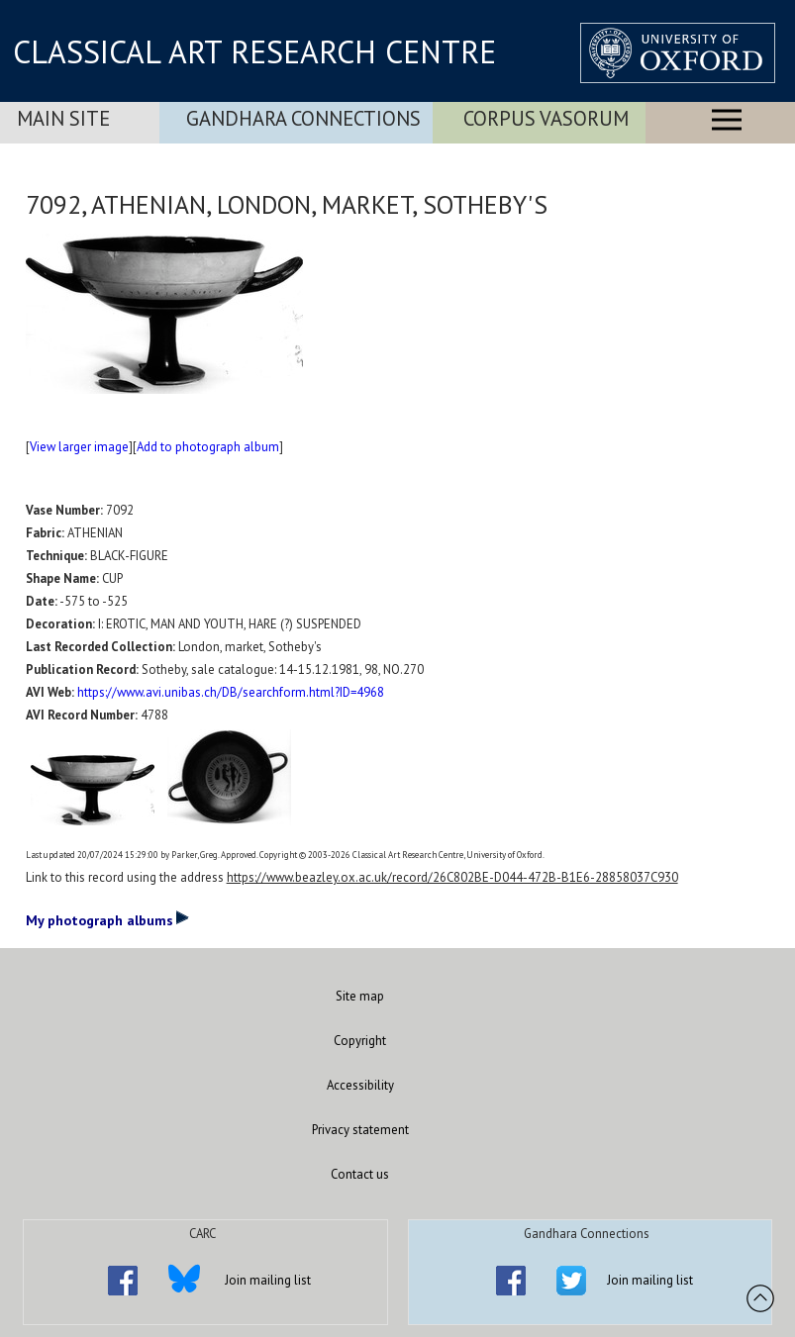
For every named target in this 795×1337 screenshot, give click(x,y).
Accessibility (360, 1085)
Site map (360, 996)
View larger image (79, 446)
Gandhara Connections (303, 118)
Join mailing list (268, 1280)
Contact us (360, 1174)
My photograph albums (107, 919)
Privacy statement (360, 1129)
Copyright (360, 1040)
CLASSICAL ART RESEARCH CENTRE (254, 51)
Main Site (63, 118)
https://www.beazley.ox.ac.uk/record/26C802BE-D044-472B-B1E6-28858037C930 (452, 877)
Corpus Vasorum (546, 118)
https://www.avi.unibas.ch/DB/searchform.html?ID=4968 (230, 692)
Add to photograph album (208, 446)
